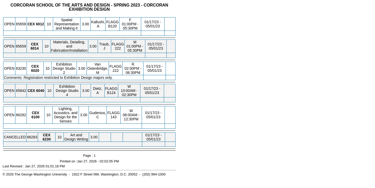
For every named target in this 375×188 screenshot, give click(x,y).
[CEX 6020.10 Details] (35, 70)
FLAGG (112, 22)
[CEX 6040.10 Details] (40, 91)
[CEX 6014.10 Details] (34, 48)
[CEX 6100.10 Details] (36, 117)
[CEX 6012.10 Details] (40, 24)
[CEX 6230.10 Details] (47, 139)
